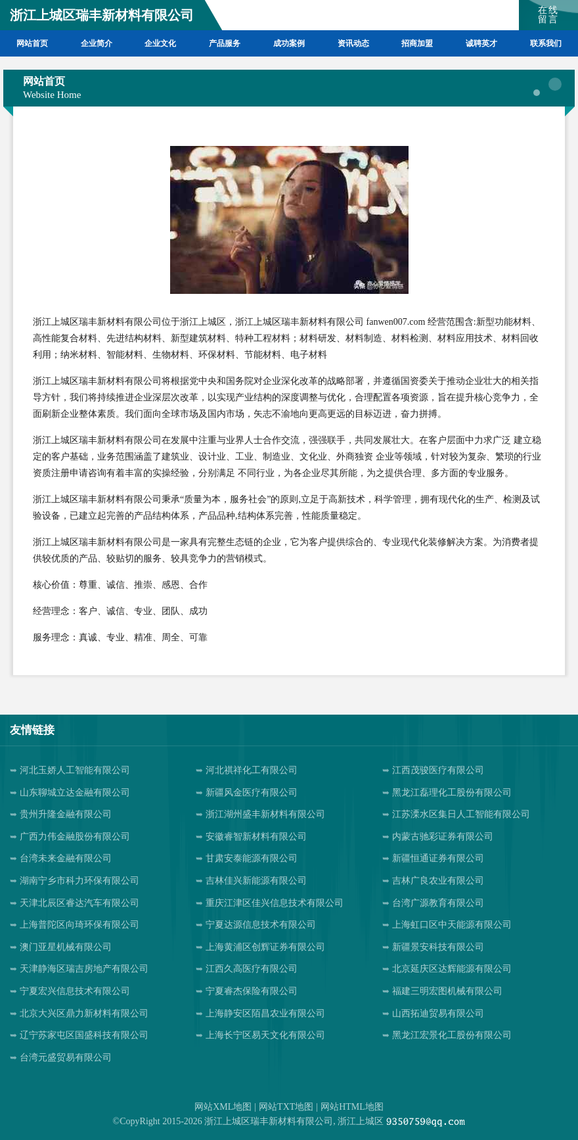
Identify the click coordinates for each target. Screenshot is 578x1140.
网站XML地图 (223, 1107)
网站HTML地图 (352, 1107)
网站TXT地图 (286, 1107)
